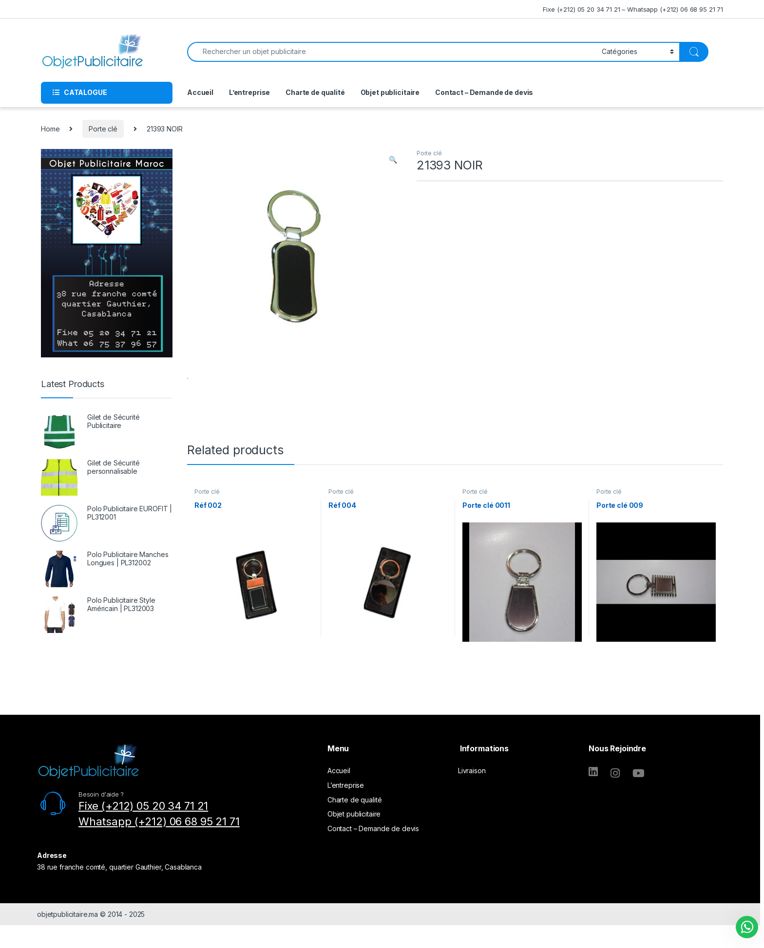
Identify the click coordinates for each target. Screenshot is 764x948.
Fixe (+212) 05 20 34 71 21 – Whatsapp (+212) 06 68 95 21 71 (633, 9)
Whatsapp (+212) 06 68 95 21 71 (159, 849)
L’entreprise (249, 92)
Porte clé (103, 129)
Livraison (472, 798)
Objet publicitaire (390, 92)
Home (50, 129)
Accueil (200, 92)
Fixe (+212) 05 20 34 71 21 (143, 833)
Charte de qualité (315, 92)
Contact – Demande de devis (484, 92)
